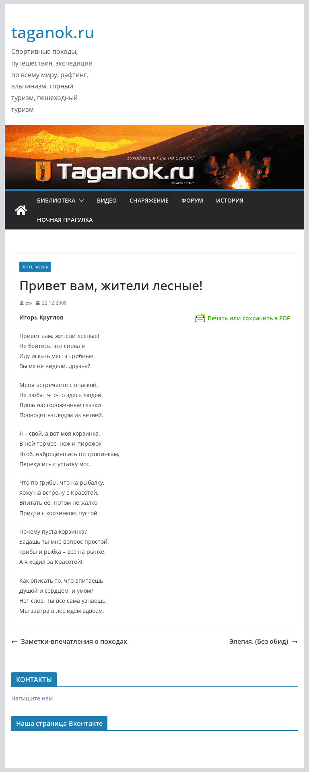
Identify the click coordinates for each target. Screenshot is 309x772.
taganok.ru (53, 32)
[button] (79, 200)
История (229, 200)
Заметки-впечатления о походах (69, 641)
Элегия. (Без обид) (263, 641)
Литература (35, 267)
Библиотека (56, 200)
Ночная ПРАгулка (65, 219)
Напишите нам (32, 698)
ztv (29, 302)
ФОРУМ (192, 200)
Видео (107, 200)
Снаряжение (149, 200)
